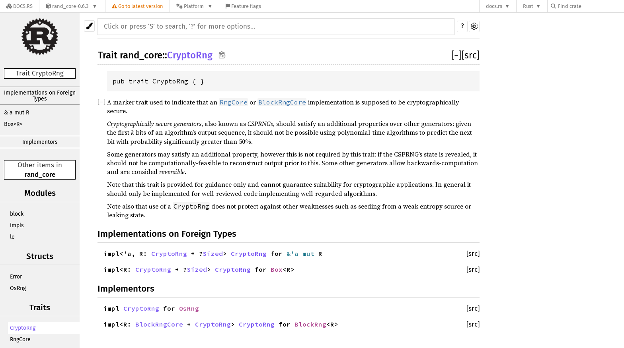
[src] (471, 55)
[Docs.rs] (19, 6)
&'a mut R (16, 112)
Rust (528, 6)
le (12, 237)
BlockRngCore (159, 324)
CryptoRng (22, 328)
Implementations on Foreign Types (40, 95)
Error (16, 276)
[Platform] (194, 6)
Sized (213, 253)
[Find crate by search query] (590, 6)
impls (17, 225)
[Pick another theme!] (89, 26)
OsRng (18, 288)
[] (456, 55)
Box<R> (13, 124)
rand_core (40, 174)
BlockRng (310, 324)
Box (277, 269)
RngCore (20, 339)
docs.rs (494, 6)
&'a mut (302, 253)
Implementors (40, 142)
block (16, 214)
